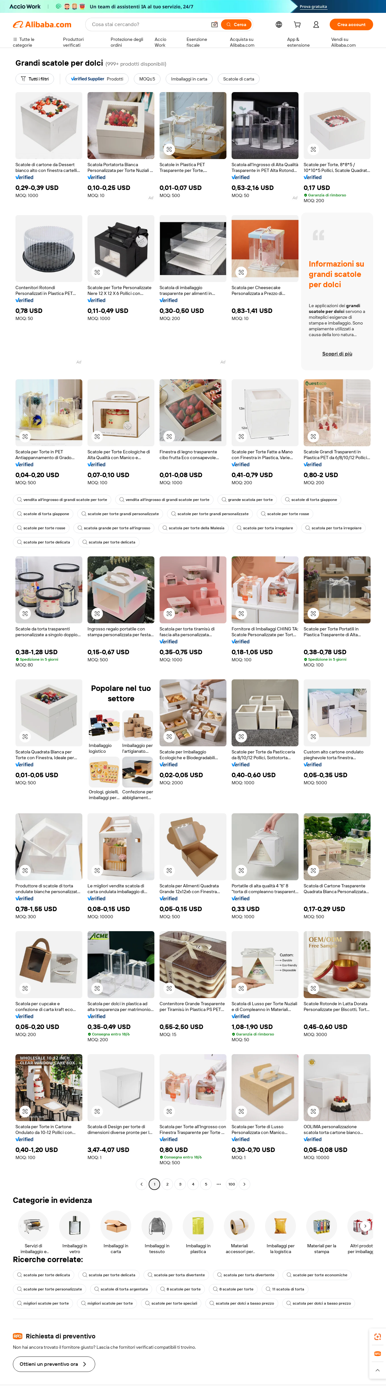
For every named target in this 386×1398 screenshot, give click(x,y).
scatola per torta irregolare (265, 528)
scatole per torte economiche (317, 1275)
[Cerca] (236, 24)
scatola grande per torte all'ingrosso (114, 528)
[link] (377, 1336)
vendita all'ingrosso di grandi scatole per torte (62, 499)
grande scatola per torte (247, 499)
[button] (214, 24)
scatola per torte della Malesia (193, 528)
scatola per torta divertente (176, 1275)
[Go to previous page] (141, 1184)
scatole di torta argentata (121, 1289)
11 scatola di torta (285, 1289)
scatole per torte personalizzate (49, 1289)
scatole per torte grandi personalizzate (120, 513)
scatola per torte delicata (43, 542)
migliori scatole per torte (43, 1303)
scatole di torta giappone (311, 499)
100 (231, 1184)
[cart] (298, 25)
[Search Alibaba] (149, 24)
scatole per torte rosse (285, 513)
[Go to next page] (244, 1184)
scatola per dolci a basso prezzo (241, 1303)
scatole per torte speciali (171, 1303)
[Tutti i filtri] (34, 78)
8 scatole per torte (180, 1289)
